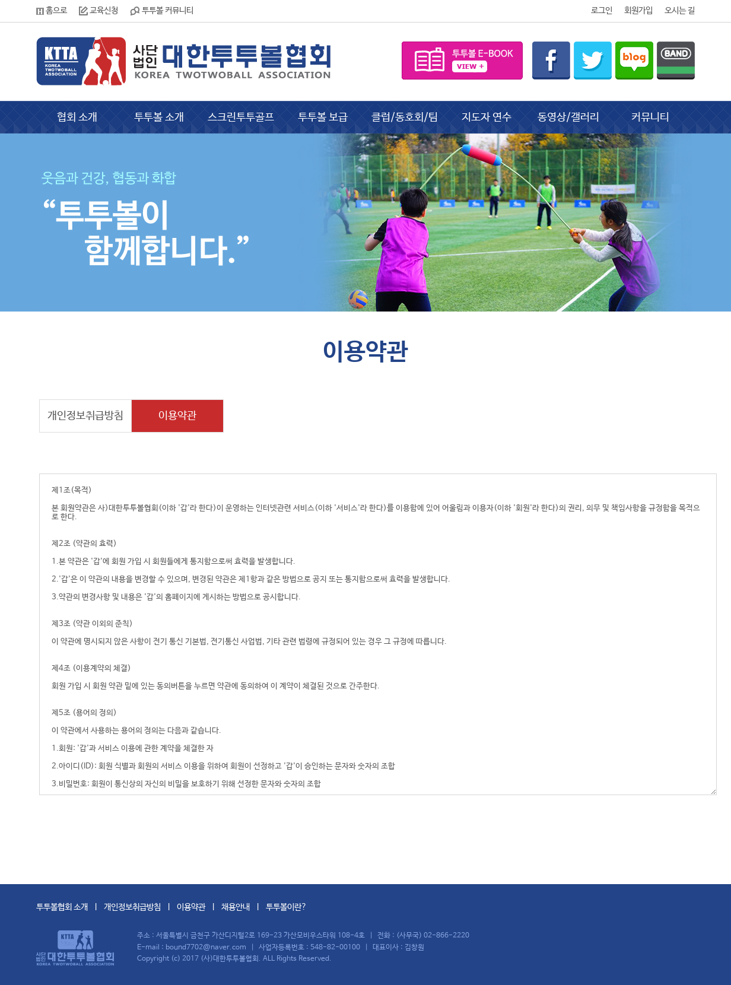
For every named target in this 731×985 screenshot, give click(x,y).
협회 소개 (77, 117)
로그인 (601, 10)
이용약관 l (199, 907)
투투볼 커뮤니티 (161, 10)
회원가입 (638, 10)
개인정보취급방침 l (140, 907)
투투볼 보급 (323, 117)
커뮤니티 (650, 117)
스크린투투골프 (241, 117)
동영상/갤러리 (568, 117)
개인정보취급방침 (85, 416)
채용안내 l (243, 907)
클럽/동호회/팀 (404, 117)
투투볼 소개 (159, 117)
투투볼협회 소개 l (70, 907)
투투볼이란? (286, 907)
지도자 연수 (486, 117)
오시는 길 (680, 10)
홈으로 (51, 10)
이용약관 (177, 416)
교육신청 (98, 10)
